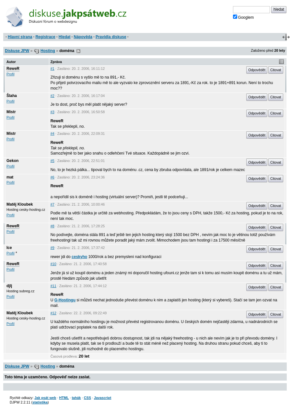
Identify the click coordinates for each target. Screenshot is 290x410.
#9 (52, 248)
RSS (78, 51)
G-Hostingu (64, 300)
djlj (9, 286)
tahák (76, 398)
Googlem (243, 17)
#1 (52, 68)
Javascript (102, 398)
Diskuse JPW (17, 51)
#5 (52, 161)
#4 (52, 133)
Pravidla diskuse (111, 37)
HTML (64, 398)
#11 (53, 286)
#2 (52, 96)
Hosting (48, 51)
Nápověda (83, 37)
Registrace (45, 37)
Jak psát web (45, 398)
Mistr (11, 112)
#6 (52, 177)
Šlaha (11, 95)
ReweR (12, 68)
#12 (53, 313)
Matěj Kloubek (19, 204)
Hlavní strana (20, 37)
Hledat (65, 37)
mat (9, 177)
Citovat (275, 70)
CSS (87, 398)
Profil (10, 74)
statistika (40, 402)
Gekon (12, 160)
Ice (9, 247)
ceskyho (79, 256)
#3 (52, 112)
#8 (52, 226)
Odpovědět (256, 70)
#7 (52, 204)
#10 (53, 264)
